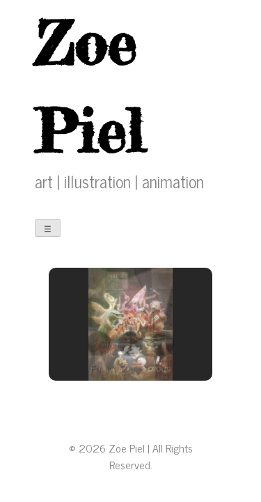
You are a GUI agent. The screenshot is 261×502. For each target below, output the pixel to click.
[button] (98, 343)
